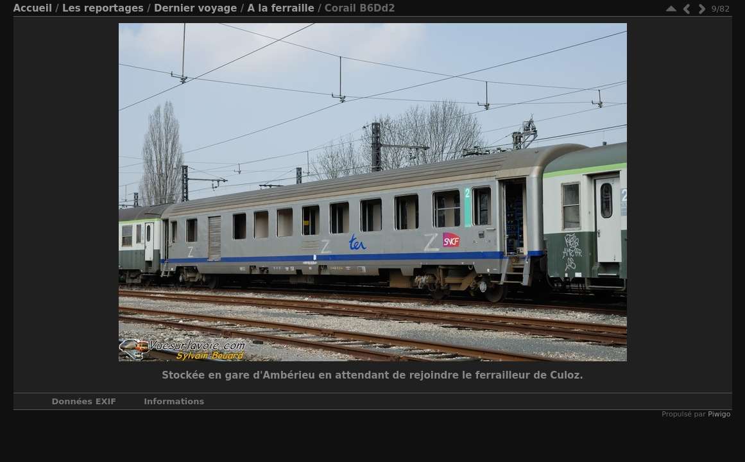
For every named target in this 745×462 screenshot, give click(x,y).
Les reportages (103, 8)
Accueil (33, 8)
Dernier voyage (195, 8)
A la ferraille (280, 8)
